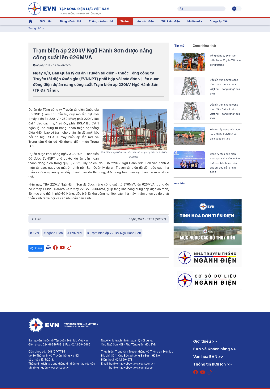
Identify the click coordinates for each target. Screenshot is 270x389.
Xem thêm (179, 183)
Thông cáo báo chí (101, 21)
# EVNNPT (75, 233)
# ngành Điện (53, 233)
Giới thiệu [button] (46, 21)
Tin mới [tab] (179, 46)
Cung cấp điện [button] (219, 21)
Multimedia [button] (194, 21)
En (239, 8)
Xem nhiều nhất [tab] (204, 46)
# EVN (34, 233)
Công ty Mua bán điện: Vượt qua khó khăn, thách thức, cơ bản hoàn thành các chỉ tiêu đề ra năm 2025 (225, 163)
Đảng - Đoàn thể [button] (70, 21)
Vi (234, 8)
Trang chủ (34, 28)
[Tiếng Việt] (68, 8)
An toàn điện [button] (145, 21)
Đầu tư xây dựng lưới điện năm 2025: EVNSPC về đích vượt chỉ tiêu (225, 134)
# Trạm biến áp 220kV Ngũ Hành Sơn (114, 233)
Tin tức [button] (125, 21)
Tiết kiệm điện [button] (170, 21)
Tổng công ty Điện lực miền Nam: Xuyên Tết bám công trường (225, 60)
